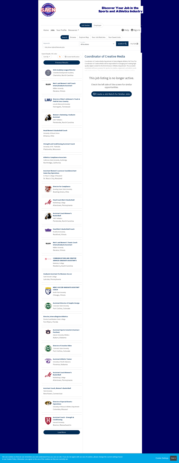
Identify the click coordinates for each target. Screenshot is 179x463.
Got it (173, 458)
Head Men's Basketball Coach (63, 229)
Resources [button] (72, 30)
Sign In (135, 30)
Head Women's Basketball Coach (55, 130)
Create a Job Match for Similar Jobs (111, 94)
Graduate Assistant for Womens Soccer (57, 274)
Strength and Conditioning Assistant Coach (59, 144)
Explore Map (84, 37)
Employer (97, 25)
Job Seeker (85, 25)
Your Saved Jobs (114, 37)
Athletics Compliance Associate (54, 157)
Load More (62, 432)
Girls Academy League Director (64, 70)
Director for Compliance (61, 186)
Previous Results (61, 62)
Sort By (46, 57)
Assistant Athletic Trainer (62, 359)
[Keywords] (60, 43)
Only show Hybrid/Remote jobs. (55, 47)
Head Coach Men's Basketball (63, 200)
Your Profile (61, 30)
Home (46, 30)
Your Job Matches (98, 37)
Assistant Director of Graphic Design (66, 303)
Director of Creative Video (62, 346)
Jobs (52, 30)
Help (125, 30)
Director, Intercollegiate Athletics (55, 317)
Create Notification (72, 57)
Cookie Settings (162, 458)
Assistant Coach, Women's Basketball (57, 388)
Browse (73, 37)
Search (64, 37)
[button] (134, 43)
